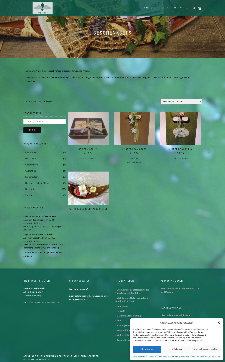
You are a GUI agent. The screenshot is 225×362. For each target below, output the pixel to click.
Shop (165, 8)
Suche (32, 130)
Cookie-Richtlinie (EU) (128, 340)
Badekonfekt (31, 152)
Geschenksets (31, 164)
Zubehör (29, 195)
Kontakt (121, 310)
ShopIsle (27, 359)
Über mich (150, 8)
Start (25, 101)
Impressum (122, 306)
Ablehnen (177, 349)
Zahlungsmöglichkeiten (129, 325)
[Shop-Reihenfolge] (181, 101)
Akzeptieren (147, 349)
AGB (119, 320)
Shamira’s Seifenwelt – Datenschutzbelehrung (169, 356)
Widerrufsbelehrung (127, 335)
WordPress (45, 359)
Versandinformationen (128, 330)
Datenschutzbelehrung (129, 315)
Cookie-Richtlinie (140, 356)
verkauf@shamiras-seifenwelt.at (44, 302)
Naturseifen (30, 189)
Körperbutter (31, 176)
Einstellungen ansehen (206, 349)
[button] (218, 322)
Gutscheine (30, 170)
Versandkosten (90, 158)
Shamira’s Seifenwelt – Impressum (205, 356)
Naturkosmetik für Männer (37, 183)
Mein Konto (181, 8)
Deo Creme (30, 158)
